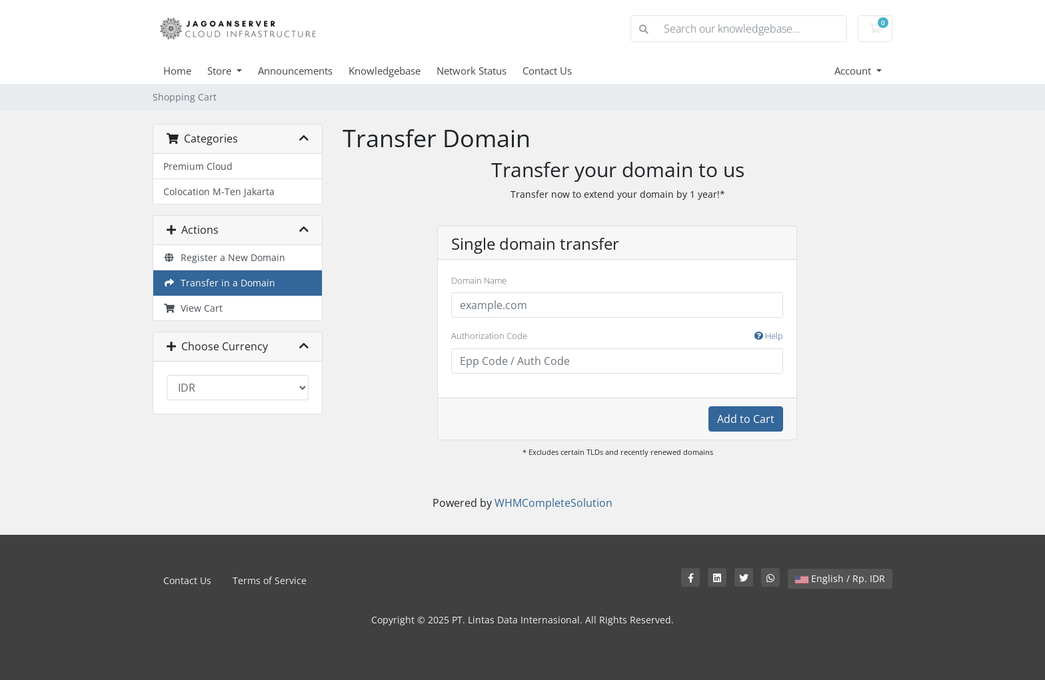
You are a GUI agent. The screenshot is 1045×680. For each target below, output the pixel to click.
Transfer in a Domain (219, 282)
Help (768, 336)
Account (854, 70)
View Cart (193, 308)
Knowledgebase (385, 70)
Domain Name (479, 280)
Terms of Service (270, 580)
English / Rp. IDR (840, 578)
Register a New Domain (224, 257)
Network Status (472, 70)
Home (177, 70)
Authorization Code (617, 336)
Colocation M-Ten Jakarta (219, 191)
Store (220, 70)
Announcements (295, 70)
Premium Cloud (198, 166)
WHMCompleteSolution (553, 503)
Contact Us (547, 70)
